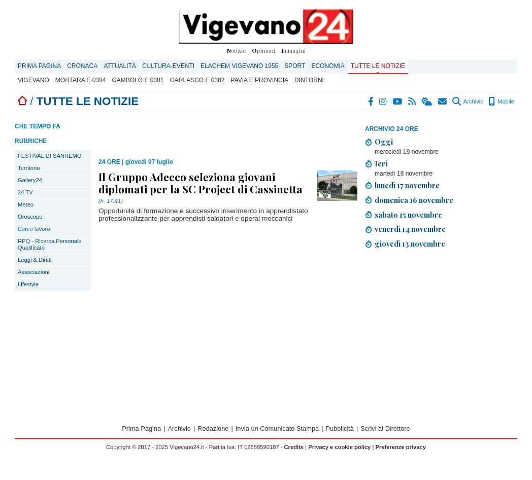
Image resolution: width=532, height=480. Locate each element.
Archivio (467, 101)
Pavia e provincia (260, 80)
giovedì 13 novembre (410, 243)
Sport (294, 66)
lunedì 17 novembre (407, 185)
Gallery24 (30, 180)
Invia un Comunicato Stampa (277, 428)
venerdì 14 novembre (410, 229)
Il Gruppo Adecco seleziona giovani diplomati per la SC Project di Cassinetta (200, 182)
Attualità (120, 66)
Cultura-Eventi (168, 66)
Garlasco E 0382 (197, 80)
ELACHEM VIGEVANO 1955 (239, 66)
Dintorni (309, 80)
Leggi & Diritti (35, 260)
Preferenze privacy (400, 447)
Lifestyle (28, 284)
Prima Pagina (39, 66)
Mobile (501, 101)
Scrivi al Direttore (385, 428)
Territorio (29, 168)
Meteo (26, 204)
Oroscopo (30, 217)
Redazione (212, 428)
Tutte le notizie (378, 66)
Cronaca (82, 66)
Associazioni (33, 272)
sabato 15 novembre (408, 215)
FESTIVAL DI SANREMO (50, 156)
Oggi (384, 141)
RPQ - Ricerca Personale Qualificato (50, 244)
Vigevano (33, 80)
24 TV (25, 192)
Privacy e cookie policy (339, 447)
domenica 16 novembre (414, 200)
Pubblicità (339, 428)
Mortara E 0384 (80, 80)
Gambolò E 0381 (137, 80)
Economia (327, 66)
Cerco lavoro (34, 229)
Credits (294, 447)
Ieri (381, 163)
